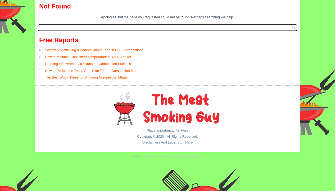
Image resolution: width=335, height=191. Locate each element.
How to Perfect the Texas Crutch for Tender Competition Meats (92, 71)
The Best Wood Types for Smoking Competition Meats (86, 77)
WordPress (151, 156)
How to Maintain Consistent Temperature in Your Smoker (88, 57)
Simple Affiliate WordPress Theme (184, 156)
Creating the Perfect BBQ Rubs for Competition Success (88, 64)
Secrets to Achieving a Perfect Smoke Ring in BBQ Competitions (94, 50)
